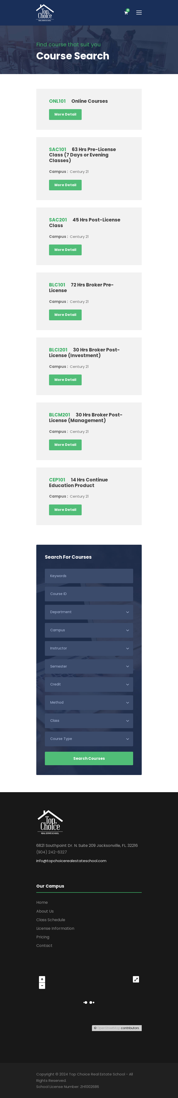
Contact (44, 945)
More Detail (65, 114)
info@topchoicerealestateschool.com (71, 860)
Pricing (42, 937)
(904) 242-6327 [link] (51, 852)
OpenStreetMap (108, 1028)
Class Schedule (50, 920)
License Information (55, 928)
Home (42, 902)
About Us (45, 911)
